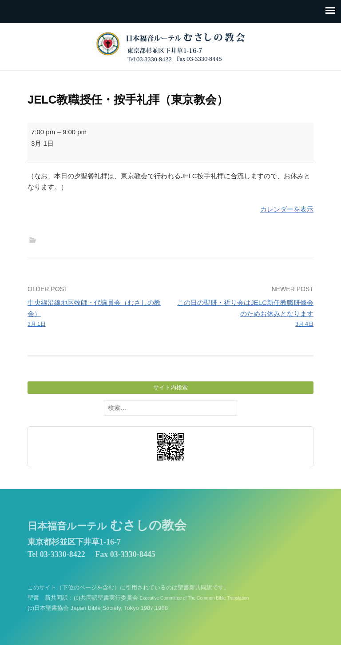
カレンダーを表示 (286, 209)
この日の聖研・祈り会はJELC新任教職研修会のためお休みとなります (244, 314)
